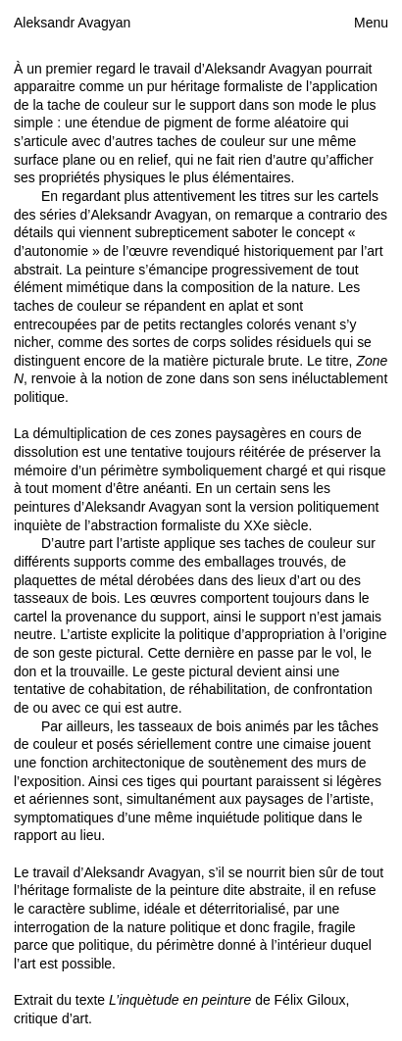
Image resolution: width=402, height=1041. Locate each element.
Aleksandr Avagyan (72, 22)
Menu (371, 22)
